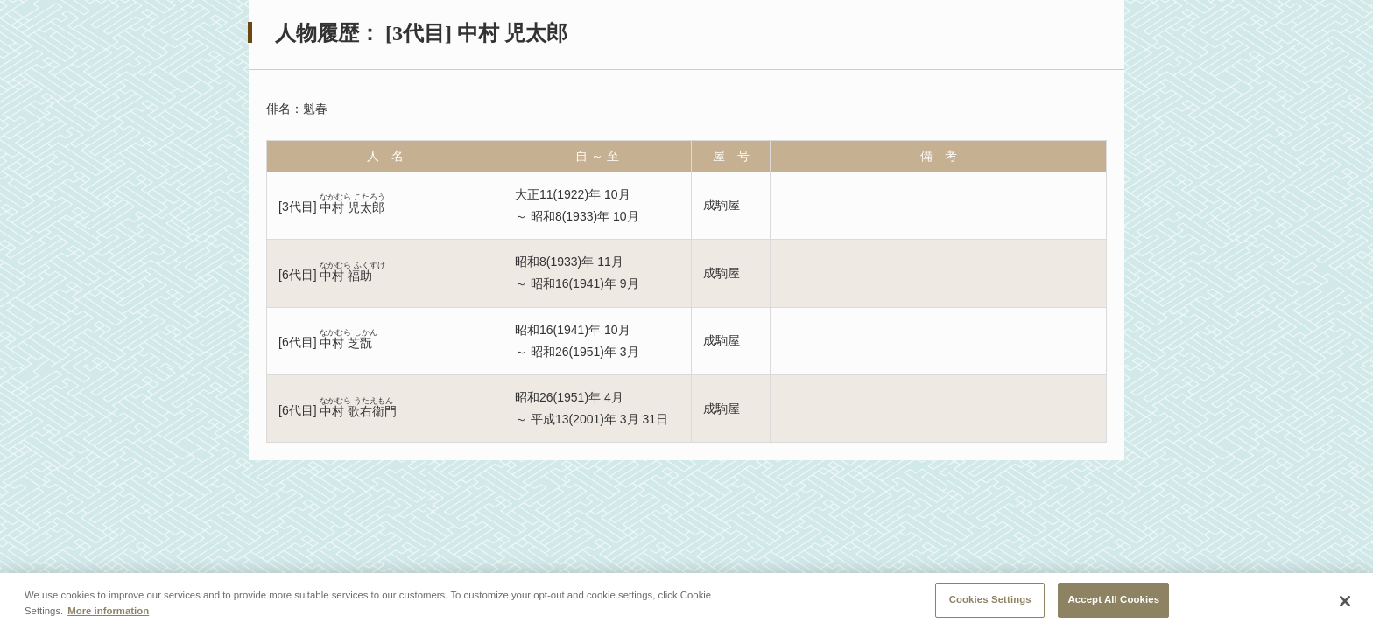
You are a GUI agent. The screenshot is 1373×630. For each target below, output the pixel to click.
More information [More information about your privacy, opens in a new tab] (108, 611)
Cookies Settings (990, 599)
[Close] (1345, 601)
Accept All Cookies (1113, 599)
